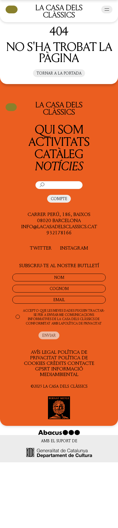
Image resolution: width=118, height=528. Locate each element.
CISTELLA (11, 9)
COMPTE (59, 198)
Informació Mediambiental (61, 371)
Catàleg (59, 153)
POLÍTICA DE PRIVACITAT (82, 323)
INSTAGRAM (74, 247)
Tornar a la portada (59, 73)
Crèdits (56, 363)
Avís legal (43, 351)
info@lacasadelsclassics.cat (59, 226)
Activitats (59, 141)
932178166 (59, 232)
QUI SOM (59, 129)
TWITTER (41, 247)
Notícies (59, 166)
